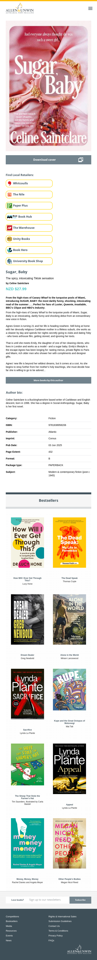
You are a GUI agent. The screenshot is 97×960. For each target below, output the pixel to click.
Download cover (44, 160)
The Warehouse (23, 228)
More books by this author (48, 380)
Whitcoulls (20, 183)
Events (9, 935)
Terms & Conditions (58, 930)
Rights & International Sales (62, 916)
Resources (11, 930)
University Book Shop (28, 261)
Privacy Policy (56, 935)
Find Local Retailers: (20, 175)
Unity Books (21, 239)
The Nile (18, 194)
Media (9, 926)
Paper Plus (20, 205)
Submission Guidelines (60, 921)
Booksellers (11, 921)
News (8, 940)
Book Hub (25, 217)
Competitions (12, 916)
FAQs (51, 940)
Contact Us (54, 926)
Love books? (17, 899)
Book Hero (20, 250)
